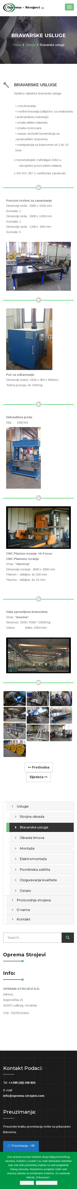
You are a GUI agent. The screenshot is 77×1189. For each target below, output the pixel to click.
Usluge (30, 45)
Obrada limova (32, 838)
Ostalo (25, 891)
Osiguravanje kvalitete (38, 880)
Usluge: (23, 806)
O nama (23, 910)
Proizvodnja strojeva (34, 900)
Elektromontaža (33, 859)
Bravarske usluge (34, 827)
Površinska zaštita (35, 870)
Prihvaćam (27, 1182)
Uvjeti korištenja (46, 1182)
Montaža (27, 848)
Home (17, 45)
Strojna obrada (32, 817)
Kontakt (23, 919)
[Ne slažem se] (72, 1170)
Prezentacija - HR (21, 1145)
